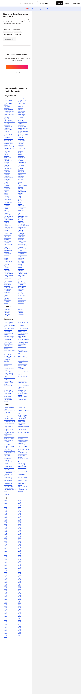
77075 (5, 558)
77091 (5, 570)
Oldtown (6, 224)
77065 (5, 550)
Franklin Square (8, 233)
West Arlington (7, 300)
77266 (5, 620)
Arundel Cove (7, 235)
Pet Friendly (21, 314)
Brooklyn (20, 228)
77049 (5, 538)
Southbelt (20, 129)
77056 (19, 542)
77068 (19, 552)
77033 (5, 525)
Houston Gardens (8, 134)
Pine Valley (20, 177)
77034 (19, 525)
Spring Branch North (23, 131)
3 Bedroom (7, 311)
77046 (19, 534)
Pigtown (6, 303)
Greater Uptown (8, 157)
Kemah (6, 208)
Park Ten (20, 153)
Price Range (7, 29)
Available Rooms (8, 34)
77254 (5, 612)
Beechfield (20, 247)
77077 (5, 559)
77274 (5, 626)
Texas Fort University (23, 458)
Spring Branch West (9, 114)
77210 (19, 582)
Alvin (19, 202)
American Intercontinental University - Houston (23, 463)
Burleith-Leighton (8, 273)
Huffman (6, 196)
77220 (19, 589)
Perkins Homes (7, 225)
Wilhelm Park (21, 269)
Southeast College (8, 418)
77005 (5, 504)
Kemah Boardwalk (22, 330)
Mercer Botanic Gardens (23, 371)
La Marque (20, 208)
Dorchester (20, 276)
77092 (19, 570)
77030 (19, 522)
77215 (5, 586)
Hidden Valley (7, 151)
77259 (19, 615)
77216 (19, 586)
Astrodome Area (22, 162)
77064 (19, 548)
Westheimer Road (22, 390)
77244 (19, 606)
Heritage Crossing (22, 286)
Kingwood (6, 98)
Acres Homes (21, 112)
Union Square (7, 245)
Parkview (6, 293)
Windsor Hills (21, 301)
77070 (19, 553)
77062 (19, 547)
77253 (19, 610)
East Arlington (7, 279)
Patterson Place (21, 214)
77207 (5, 581)
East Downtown (8, 120)
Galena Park (7, 207)
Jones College (7, 417)
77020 (19, 514)
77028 (19, 521)
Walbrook (20, 298)
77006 (19, 504)
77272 (5, 624)
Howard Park (21, 287)
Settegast (6, 170)
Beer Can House (22, 354)
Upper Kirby (7, 118)
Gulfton (6, 132)
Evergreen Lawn (8, 281)
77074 (19, 556)
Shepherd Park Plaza (22, 128)
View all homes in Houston (17, 67)
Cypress (20, 196)
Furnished (6, 315)
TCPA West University (23, 477)
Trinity (19, 132)
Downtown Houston (22, 98)
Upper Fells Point (8, 227)
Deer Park (6, 205)
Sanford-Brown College (23, 432)
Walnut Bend (7, 137)
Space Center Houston (23, 322)
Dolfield (6, 276)
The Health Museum (9, 354)
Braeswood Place (8, 126)
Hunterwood (7, 171)
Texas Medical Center (9, 111)
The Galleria (7, 331)
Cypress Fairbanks (8, 197)
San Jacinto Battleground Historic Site (23, 352)
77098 (5, 575)
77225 (5, 593)
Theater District (21, 114)
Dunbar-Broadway (8, 219)
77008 (19, 505)
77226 (19, 593)
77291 (5, 634)
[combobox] (28, 3)
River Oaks (20, 108)
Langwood (6, 154)
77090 (19, 569)
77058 (19, 544)
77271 (19, 623)
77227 (5, 595)
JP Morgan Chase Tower (10, 356)
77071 (5, 555)
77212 (5, 584)
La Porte (6, 210)
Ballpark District (22, 191)
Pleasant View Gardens (23, 225)
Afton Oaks (20, 120)
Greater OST (7, 176)
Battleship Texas (22, 347)
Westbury (6, 165)
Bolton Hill (7, 272)
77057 (5, 544)
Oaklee (6, 259)
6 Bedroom (20, 312)
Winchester (7, 301)
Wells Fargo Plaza (22, 392)
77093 (5, 572)
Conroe (6, 194)
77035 (5, 527)
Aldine (6, 193)
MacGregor (20, 188)
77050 (19, 538)
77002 (19, 500)
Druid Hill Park (21, 278)
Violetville (20, 266)
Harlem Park (7, 286)
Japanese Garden (22, 381)
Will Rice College (22, 417)
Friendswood (21, 205)
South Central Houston (23, 134)
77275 (19, 626)
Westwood (20, 160)
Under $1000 (7, 309)
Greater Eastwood (22, 173)
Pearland (20, 204)
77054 (19, 541)
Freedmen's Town (22, 399)
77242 (19, 604)
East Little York (8, 168)
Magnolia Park (7, 188)
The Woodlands (8, 202)
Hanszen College (22, 418)
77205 (5, 579)
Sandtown (6, 298)
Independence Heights (9, 122)
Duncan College (21, 407)
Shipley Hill (21, 262)
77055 (5, 542)
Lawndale (6, 190)
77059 (5, 545)
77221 (5, 590)
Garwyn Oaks (7, 284)
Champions (20, 193)
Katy (19, 213)
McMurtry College (8, 413)
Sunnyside (20, 179)
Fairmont (20, 281)
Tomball (20, 201)
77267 (19, 620)
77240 (19, 603)
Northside (6, 123)
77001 (5, 500)
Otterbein (6, 239)
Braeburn (6, 162)
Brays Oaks (20, 137)
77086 (19, 565)
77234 (5, 599)
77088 (19, 567)
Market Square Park (22, 356)
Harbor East (21, 303)
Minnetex (6, 185)
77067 (5, 552)
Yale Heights (7, 270)
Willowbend (21, 142)
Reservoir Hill (21, 295)
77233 (19, 598)
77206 (19, 579)
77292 (19, 634)
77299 (5, 637)
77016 (19, 511)
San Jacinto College (22, 471)
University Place (8, 160)
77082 (19, 562)
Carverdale (20, 146)
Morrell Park (21, 258)
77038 (19, 528)
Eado (5, 191)
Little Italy (6, 222)
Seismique (6, 388)
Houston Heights (8, 100)
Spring (19, 199)
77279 (19, 627)
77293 (5, 635)
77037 (5, 528)
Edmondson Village (22, 252)
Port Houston (7, 106)
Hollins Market (21, 235)
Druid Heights (7, 278)
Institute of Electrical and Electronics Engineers (9, 434)
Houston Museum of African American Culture (22, 365)
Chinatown (6, 108)
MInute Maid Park (8, 337)
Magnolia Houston (22, 396)
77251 (19, 609)
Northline (6, 166)
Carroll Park (7, 230)
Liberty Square (7, 289)
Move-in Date (16, 29)
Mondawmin (7, 290)
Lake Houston (21, 165)
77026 (19, 519)
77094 (19, 572)
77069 (5, 553)
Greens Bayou (21, 140)
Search (60, 3)
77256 (5, 613)
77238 (5, 603)
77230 (19, 596)
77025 (5, 519)
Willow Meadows (8, 142)
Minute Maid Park (22, 336)
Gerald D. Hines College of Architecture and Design (9, 446)
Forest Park (7, 283)
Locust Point (21, 236)
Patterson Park (7, 214)
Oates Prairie (21, 170)
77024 (19, 517)
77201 (5, 576)
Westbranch (20, 151)
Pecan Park (7, 179)
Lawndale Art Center (23, 357)
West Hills (6, 269)
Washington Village (22, 245)
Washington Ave (22, 157)
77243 (5, 606)
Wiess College (21, 421)
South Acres (21, 139)
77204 (19, 578)
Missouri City (7, 204)
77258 (5, 615)
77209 (5, 582)
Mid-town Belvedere (22, 216)
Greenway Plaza (21, 115)
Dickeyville (20, 250)
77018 (19, 513)
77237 (19, 601)
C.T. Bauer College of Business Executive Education (23, 442)
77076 (19, 558)
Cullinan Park (7, 390)
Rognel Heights (8, 261)
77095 (5, 573)
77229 (5, 596)
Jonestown (20, 221)
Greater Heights (8, 129)
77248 (19, 607)
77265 (19, 618)
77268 (5, 621)
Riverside (6, 242)
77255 (19, 612)
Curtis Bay (6, 231)
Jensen (19, 166)
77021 (5, 516)
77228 (19, 595)
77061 (5, 547)
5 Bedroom (7, 312)
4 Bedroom (20, 311)
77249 (5, 609)
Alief (19, 159)
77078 (19, 559)
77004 (19, 502)
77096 (19, 573)
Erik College (7, 455)
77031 (5, 524)
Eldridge (20, 154)
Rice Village (7, 112)
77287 (19, 630)
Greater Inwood (21, 148)
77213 (19, 584)
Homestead (20, 168)
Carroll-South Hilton (22, 248)
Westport (6, 247)
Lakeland (6, 236)
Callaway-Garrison (22, 273)
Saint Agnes (21, 261)
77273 (19, 624)
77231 (5, 598)
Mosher (20, 290)
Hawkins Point (21, 233)
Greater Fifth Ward (8, 128)
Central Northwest (8, 139)
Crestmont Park (8, 140)
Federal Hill (21, 231)
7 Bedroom (7, 314)
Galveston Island (22, 207)
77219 (5, 589)
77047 (5, 536)
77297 (19, 635)
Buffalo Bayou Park (9, 336)
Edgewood (6, 252)
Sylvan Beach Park (22, 388)
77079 (5, 561)
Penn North (20, 293)
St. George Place (22, 126)
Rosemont (6, 296)
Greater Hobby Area (22, 185)
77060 (19, 545)
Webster (20, 211)
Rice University (8, 466)
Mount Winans (7, 238)
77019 (5, 514)
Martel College (21, 420)
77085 (5, 565)
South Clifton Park (8, 216)
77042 (19, 531)
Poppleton (20, 239)
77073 (5, 556)
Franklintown (7, 253)
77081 (5, 562)
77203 (5, 578)
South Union (21, 176)
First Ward (20, 143)
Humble (20, 197)
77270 (5, 623)
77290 (19, 632)
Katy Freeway (7, 393)
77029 (5, 522)
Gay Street (6, 221)
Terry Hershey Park (22, 376)
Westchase (20, 106)
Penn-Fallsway (21, 224)
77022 (19, 516)
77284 (5, 630)
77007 (5, 505)
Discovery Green (8, 330)
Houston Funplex (8, 381)
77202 (19, 576)
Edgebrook (6, 187)
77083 (5, 564)
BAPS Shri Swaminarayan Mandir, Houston (9, 378)
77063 (5, 548)
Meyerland (20, 118)
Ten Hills (6, 264)
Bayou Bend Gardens (23, 342)
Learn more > (51, 9)
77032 (19, 524)
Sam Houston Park (8, 375)
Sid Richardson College (23, 410)
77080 (19, 561)
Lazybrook (20, 123)
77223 (5, 592)
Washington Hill (22, 227)
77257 (19, 613)
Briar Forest (21, 156)
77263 (5, 618)
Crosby (19, 194)
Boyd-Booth (7, 248)
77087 (5, 567)
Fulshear (6, 213)
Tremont (20, 264)
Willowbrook (21, 145)
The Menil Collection (9, 328)
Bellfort (6, 182)
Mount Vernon (7, 218)
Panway (20, 292)
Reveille (20, 182)
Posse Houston (21, 474)
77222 (19, 590)
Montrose (20, 109)
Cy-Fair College (8, 480)
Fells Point (20, 219)
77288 (5, 632)
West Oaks (6, 156)
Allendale (20, 183)
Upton (19, 296)
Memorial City (21, 111)
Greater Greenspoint (9, 146)
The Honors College (9, 423)
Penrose (20, 259)
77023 (5, 517)
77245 (5, 607)
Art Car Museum (8, 342)
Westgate (20, 267)
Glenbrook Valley (8, 143)
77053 (5, 541)
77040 (19, 530)
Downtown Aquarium (23, 328)
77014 (19, 510)
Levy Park (6, 361)
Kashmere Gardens (22, 122)
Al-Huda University (22, 468)
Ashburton (20, 270)
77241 (5, 604)
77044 (19, 533)
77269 (19, 621)
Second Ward (21, 136)
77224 (19, 592)
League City (21, 210)
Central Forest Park (8, 275)
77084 (19, 564)
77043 (5, 533)
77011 (5, 508)
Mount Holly (7, 292)
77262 (19, 617)
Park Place (6, 183)
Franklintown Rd (22, 283)
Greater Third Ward (8, 109)
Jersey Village (7, 199)
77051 (5, 539)
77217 (5, 587)
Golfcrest (20, 180)
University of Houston (9, 420)
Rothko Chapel (21, 337)
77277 (5, 627)
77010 (19, 507)
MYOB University (22, 466)
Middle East (21, 222)
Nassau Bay (7, 211)
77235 (19, 599)
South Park (6, 180)
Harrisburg (6, 174)
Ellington (6, 131)
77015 (5, 511)
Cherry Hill (20, 230)
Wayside (20, 190)
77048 (19, 536)
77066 (19, 550)
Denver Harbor (21, 103)
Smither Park (21, 368)
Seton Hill (20, 218)
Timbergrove (7, 125)
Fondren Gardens (22, 163)
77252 (5, 610)
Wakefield (6, 267)
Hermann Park (21, 331)
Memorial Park (7, 339)
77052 (19, 539)
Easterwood (20, 279)
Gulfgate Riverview (8, 177)
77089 (5, 569)
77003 (5, 502)
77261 (5, 617)
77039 (5, 530)
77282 (19, 629)
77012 (19, 508)
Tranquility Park (8, 385)
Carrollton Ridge (8, 250)
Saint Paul (20, 242)
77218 (19, 587)
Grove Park (20, 284)
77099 (19, 575)
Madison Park (21, 289)
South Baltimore (22, 244)
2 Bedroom (20, 309)
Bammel (6, 136)
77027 (5, 521)
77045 (5, 534)
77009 (5, 507)
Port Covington (7, 241)
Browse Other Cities (17, 73)
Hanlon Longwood (8, 287)
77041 (5, 531)
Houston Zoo (21, 325)
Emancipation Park (22, 382)
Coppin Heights (21, 275)
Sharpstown (7, 115)
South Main (7, 163)
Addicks (6, 153)
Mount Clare (21, 238)
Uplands (6, 266)
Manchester (20, 174)
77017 (5, 513)
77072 (19, 555)
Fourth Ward (21, 125)
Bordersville (7, 145)
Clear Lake (20, 187)
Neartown (6, 159)
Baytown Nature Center (9, 392)
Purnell (6, 295)
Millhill (6, 258)
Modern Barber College (23, 426)
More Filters (18, 34)
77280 (5, 629)
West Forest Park (22, 300)
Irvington (6, 255)
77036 (19, 527)
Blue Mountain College (9, 421)
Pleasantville (21, 171)
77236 (5, 601)
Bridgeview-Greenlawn (23, 272)
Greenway (6, 117)
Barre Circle (7, 228)
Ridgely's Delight (22, 241)
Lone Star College (22, 429)
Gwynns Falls (21, 253)
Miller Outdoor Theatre (9, 350)
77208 (19, 581)
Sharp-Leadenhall (8, 244)
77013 (5, 510)
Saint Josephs (7, 262)
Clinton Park (7, 173)
